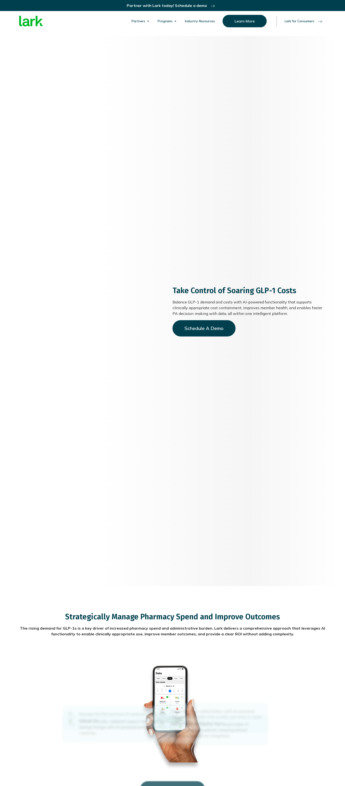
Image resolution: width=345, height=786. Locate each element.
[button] (141, 21)
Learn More (245, 21)
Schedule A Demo (204, 328)
